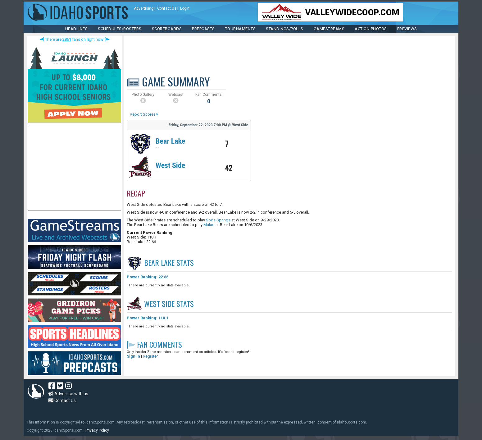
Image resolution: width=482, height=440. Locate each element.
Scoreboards (167, 28)
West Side (170, 165)
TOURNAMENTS (240, 28)
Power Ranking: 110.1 (147, 318)
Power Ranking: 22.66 (147, 277)
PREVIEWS (407, 28)
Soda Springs (218, 220)
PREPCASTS (203, 28)
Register (150, 356)
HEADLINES (76, 28)
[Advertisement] (74, 169)
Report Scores (144, 114)
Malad (209, 224)
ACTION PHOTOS (371, 28)
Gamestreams (329, 28)
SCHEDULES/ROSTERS (120, 28)
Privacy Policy (97, 430)
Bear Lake (170, 141)
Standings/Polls (284, 28)
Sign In (133, 356)
